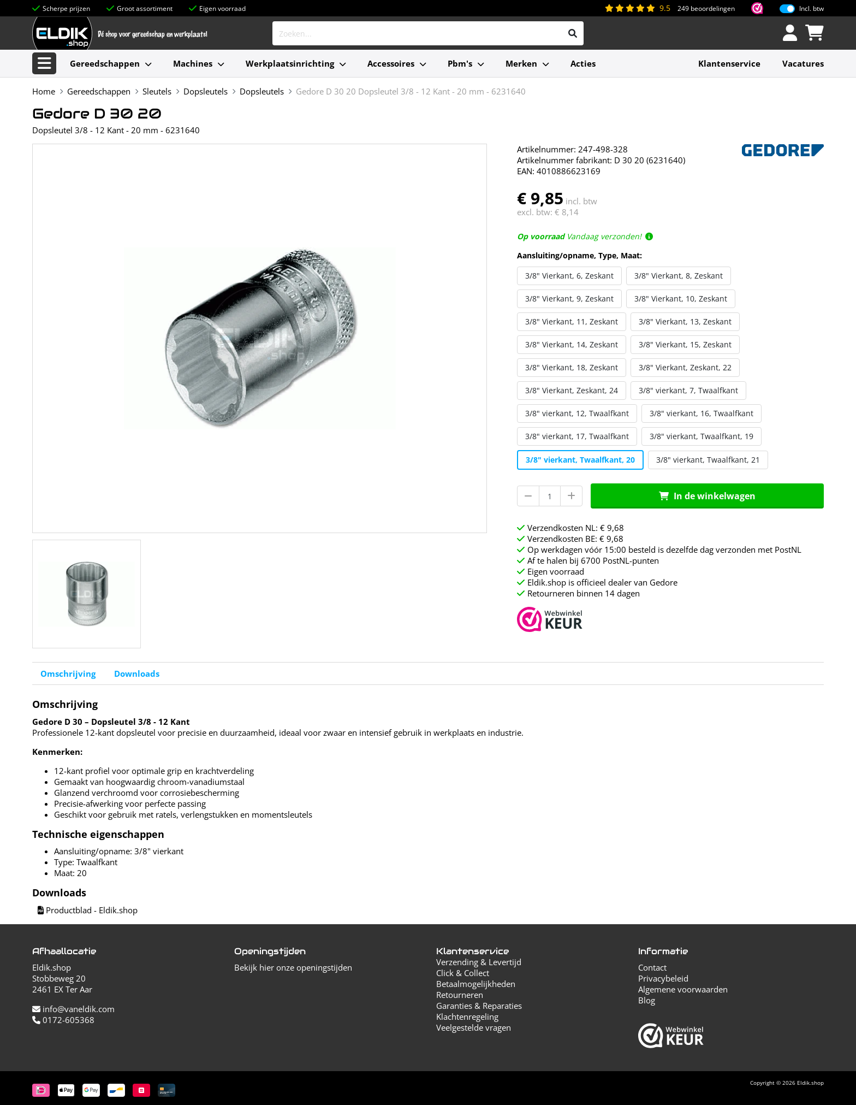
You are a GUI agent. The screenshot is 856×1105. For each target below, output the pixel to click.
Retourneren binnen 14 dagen (583, 593)
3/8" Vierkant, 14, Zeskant (571, 344)
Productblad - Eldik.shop (88, 910)
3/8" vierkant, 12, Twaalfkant (577, 413)
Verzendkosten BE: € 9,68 (575, 538)
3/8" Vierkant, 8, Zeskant (678, 275)
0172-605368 (63, 1019)
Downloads (136, 673)
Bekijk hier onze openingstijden (293, 967)
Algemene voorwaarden (683, 989)
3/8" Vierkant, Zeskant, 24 (571, 390)
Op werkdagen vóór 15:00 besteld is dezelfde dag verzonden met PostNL (664, 549)
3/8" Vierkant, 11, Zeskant (571, 321)
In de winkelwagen (707, 496)
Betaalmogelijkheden (475, 983)
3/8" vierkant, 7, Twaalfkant (688, 390)
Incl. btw (811, 8)
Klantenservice (729, 63)
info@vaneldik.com (73, 1008)
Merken (521, 63)
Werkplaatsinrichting (290, 63)
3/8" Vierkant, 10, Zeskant (680, 298)
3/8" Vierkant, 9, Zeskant (569, 298)
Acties (583, 63)
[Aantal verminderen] (528, 496)
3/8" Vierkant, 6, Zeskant (569, 275)
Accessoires (390, 63)
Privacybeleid (663, 978)
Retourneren (459, 994)
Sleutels (156, 91)
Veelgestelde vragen (473, 1027)
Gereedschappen (105, 63)
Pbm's (460, 63)
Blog (646, 1000)
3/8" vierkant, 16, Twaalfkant (701, 413)
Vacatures (803, 63)
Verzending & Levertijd (478, 961)
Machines (192, 63)
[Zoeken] (573, 33)
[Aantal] (550, 496)
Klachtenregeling (467, 1016)
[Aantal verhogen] (571, 496)
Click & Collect (462, 972)
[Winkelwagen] (814, 33)
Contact (652, 967)
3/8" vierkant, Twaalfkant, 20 (580, 459)
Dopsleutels (205, 91)
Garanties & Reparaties (479, 1005)
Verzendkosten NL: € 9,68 (575, 527)
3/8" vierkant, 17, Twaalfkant (577, 436)
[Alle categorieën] (44, 63)
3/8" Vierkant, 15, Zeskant (685, 344)
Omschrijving (68, 673)
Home (43, 91)
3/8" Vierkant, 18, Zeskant (571, 367)
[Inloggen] (790, 33)
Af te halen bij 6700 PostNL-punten (593, 560)
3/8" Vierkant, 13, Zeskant (685, 321)
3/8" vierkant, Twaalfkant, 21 (708, 459)
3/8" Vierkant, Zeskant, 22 (685, 367)
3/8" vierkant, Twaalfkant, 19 (701, 436)
